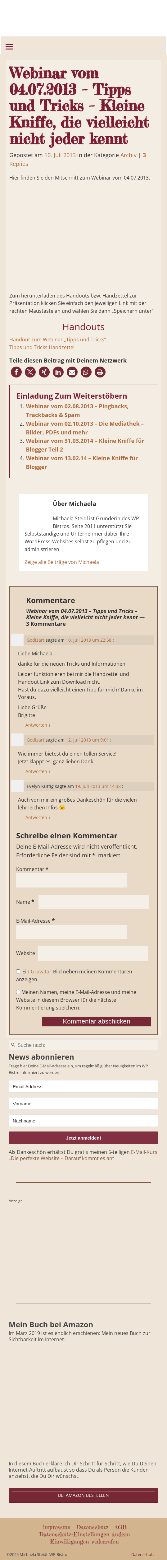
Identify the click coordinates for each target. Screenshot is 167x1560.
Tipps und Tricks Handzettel (41, 347)
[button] (16, 372)
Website (25, 953)
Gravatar (41, 971)
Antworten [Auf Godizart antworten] (38, 725)
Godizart (35, 640)
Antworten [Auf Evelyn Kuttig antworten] (38, 817)
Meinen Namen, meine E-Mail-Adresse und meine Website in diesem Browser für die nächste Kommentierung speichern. (76, 1000)
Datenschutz (92, 1527)
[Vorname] (83, 1103)
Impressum (56, 1527)
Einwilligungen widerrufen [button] (84, 1541)
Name (26, 901)
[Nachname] (83, 1120)
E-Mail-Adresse (36, 920)
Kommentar (33, 869)
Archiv (128, 155)
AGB (121, 1527)
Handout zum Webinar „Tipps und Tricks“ (57, 339)
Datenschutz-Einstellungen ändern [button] (84, 1534)
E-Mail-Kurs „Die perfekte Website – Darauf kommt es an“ (83, 1155)
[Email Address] (83, 1086)
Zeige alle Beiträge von (62, 562)
